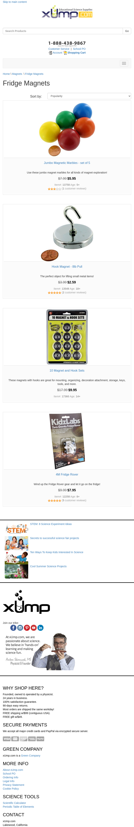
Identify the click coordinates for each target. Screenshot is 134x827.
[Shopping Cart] (74, 52)
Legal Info (8, 781)
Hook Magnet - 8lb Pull (67, 266)
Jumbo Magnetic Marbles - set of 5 (67, 162)
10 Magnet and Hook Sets (66, 370)
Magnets (17, 73)
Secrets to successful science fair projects (54, 538)
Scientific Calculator (14, 802)
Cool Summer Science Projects (48, 566)
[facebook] (13, 628)
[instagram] (20, 628)
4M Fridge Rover (67, 474)
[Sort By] (89, 96)
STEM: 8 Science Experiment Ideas (51, 524)
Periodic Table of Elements (18, 806)
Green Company (30, 755)
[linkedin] (40, 628)
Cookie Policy (11, 788)
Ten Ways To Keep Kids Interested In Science (56, 552)
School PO (79, 48)
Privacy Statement (13, 784)
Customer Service (58, 48)
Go (127, 31)
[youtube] (34, 628)
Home (6, 73)
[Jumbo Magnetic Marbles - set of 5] (67, 129)
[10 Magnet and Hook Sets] (67, 337)
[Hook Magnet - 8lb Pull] (67, 233)
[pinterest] (27, 628)
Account (55, 52)
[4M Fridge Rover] (67, 441)
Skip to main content (15, 1)
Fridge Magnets (34, 73)
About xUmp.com (13, 769)
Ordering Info (10, 777)
